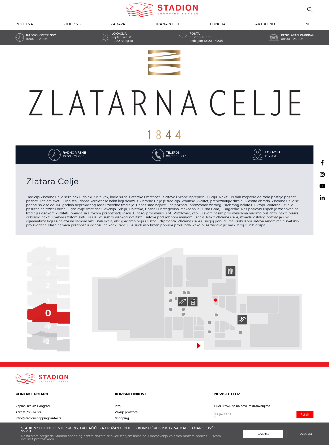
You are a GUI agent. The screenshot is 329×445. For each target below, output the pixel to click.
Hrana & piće (167, 24)
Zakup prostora (126, 412)
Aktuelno (265, 24)
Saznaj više (306, 433)
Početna (24, 24)
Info (308, 24)
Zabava (118, 24)
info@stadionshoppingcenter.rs (38, 418)
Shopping (72, 24)
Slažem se (263, 433)
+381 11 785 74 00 (28, 412)
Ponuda (218, 24)
